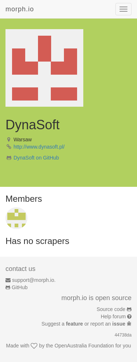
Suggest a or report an (84, 324)
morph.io (19, 9)
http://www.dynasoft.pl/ (39, 147)
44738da (123, 335)
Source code (111, 309)
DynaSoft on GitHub (36, 158)
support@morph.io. (34, 280)
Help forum (113, 316)
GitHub (20, 287)
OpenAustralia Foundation (84, 346)
